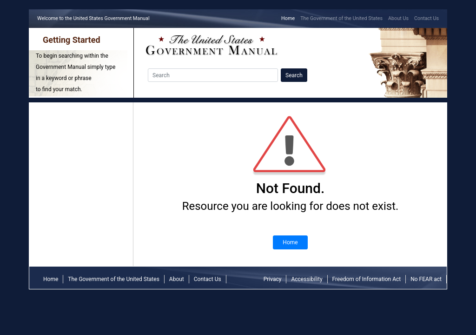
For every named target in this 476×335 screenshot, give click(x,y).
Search (294, 75)
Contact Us (426, 18)
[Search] (213, 75)
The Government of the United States (341, 18)
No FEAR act (426, 279)
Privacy (273, 279)
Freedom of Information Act (366, 279)
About (176, 279)
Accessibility (306, 279)
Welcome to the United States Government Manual (94, 17)
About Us (398, 18)
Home (289, 17)
